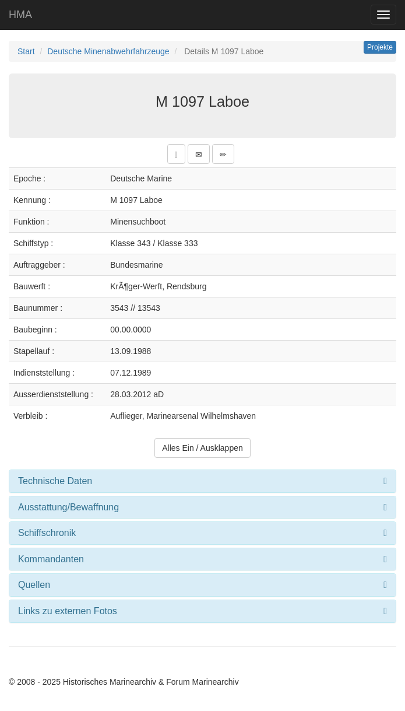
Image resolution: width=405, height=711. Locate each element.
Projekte (380, 47)
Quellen (34, 585)
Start (26, 51)
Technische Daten (55, 481)
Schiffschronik (47, 533)
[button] (176, 154)
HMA (20, 14)
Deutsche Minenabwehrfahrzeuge (108, 51)
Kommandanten (51, 559)
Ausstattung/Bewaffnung (68, 507)
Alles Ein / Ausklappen (202, 448)
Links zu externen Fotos (67, 611)
